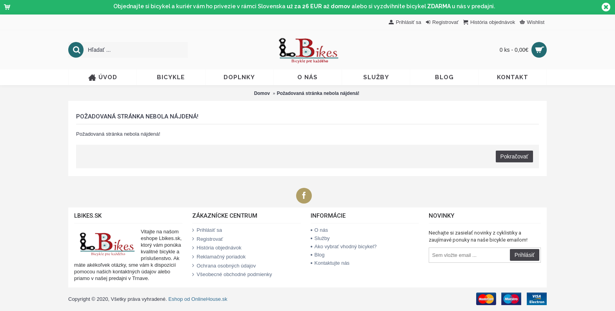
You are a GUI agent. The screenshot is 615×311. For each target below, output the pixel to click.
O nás (319, 230)
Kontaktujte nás (330, 263)
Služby (320, 238)
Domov (262, 93)
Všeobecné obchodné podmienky (232, 274)
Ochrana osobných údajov (224, 266)
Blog (318, 255)
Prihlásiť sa (207, 230)
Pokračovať (514, 156)
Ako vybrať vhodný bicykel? (344, 246)
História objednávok (216, 248)
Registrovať (207, 239)
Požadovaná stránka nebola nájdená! (318, 93)
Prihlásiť (525, 255)
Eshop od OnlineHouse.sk (197, 299)
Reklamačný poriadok (219, 257)
